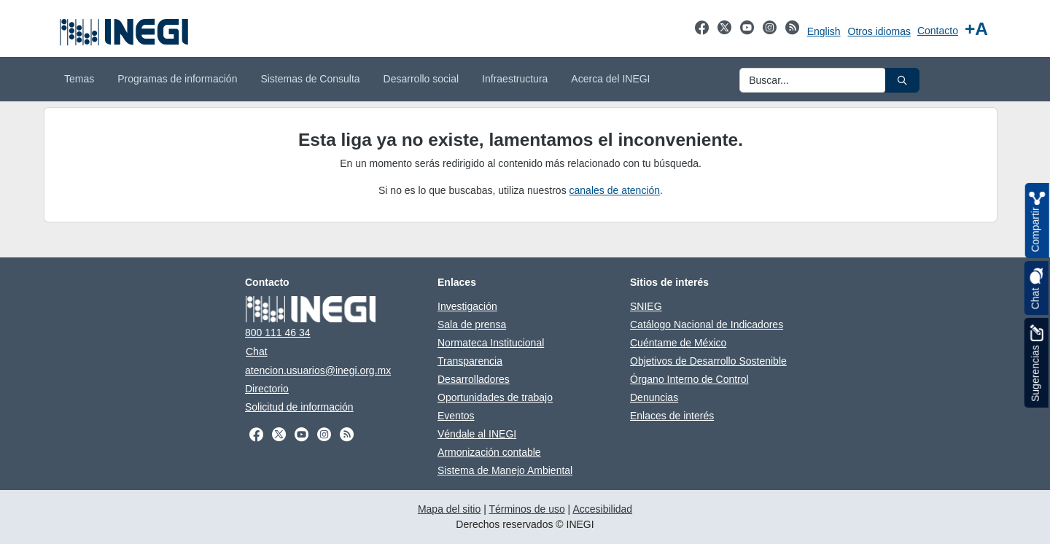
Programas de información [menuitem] (177, 79)
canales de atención (615, 190)
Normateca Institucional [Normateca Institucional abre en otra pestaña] (491, 343)
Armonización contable (489, 452)
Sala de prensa (472, 324)
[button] (902, 80)
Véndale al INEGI (477, 434)
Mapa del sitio (449, 509)
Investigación (467, 306)
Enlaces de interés (672, 415)
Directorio (267, 389)
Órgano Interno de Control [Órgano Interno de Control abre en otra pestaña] (689, 379)
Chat (257, 351)
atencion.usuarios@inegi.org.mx (318, 370)
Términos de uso (526, 509)
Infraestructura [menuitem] (515, 79)
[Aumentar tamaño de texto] (976, 29)
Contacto (937, 30)
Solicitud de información (299, 407)
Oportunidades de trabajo (495, 397)
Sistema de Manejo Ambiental (505, 470)
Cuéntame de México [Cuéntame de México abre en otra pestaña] (678, 343)
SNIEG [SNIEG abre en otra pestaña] (646, 306)
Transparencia (470, 361)
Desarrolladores (474, 379)
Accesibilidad (602, 509)
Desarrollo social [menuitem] (421, 79)
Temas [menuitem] (79, 79)
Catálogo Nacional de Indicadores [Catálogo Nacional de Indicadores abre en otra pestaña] (706, 324)
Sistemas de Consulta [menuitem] (309, 79)
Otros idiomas (879, 31)
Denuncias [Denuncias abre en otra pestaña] (654, 397)
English (824, 31)
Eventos (456, 415)
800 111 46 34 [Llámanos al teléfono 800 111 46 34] (278, 332)
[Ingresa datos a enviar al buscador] (812, 80)
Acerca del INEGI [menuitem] (610, 79)
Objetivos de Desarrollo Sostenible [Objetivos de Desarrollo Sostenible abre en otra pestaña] (708, 361)
